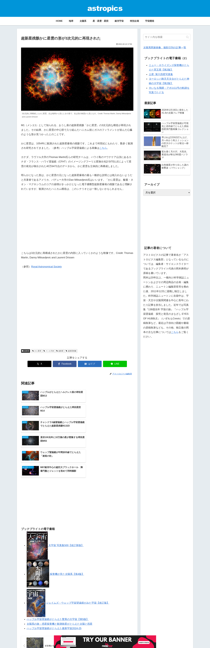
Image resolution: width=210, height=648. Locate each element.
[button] (187, 37)
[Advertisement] (77, 310)
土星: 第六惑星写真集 (161, 74)
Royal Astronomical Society (46, 266)
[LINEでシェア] (111, 364)
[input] (166, 37)
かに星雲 (36, 351)
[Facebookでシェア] (66, 364)
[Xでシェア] (43, 364)
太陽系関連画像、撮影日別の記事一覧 (164, 47)
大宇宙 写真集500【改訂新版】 (55, 507)
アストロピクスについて (30, 644)
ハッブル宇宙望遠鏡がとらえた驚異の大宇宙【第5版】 (58, 581)
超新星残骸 (71, 351)
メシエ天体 (49, 351)
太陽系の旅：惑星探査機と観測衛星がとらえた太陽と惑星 (59, 586)
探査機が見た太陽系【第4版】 (55, 536)
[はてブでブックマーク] (88, 364)
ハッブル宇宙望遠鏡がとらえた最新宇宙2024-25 (54, 590)
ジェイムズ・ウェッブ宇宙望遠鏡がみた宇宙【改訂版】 (68, 565)
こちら (103, 148)
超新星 (25, 351)
